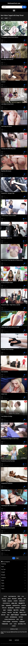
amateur (9, 612)
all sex (15, 612)
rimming (10, 601)
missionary (15, 621)
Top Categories (6, 561)
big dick (14, 598)
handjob (23, 605)
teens (4, 601)
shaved (4, 612)
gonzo (23, 608)
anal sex (14, 603)
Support (17, 640)
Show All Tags (14, 629)
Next (17, 558)
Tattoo (13, 588)
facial (20, 598)
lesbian (14, 625)
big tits (16, 610)
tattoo (21, 617)
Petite (13, 580)
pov (18, 619)
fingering (17, 607)
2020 (3, 605)
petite (5, 596)
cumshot (22, 621)
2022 (19, 596)
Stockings (13, 564)
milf (4, 610)
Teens (13, 583)
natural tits (22, 624)
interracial (13, 617)
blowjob (11, 608)
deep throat (15, 615)
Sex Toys (13, 569)
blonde (22, 610)
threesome (5, 623)
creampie (8, 605)
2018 (23, 596)
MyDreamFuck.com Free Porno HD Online (11, 643)
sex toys (4, 598)
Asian (13, 566)
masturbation (12, 596)
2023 (8, 614)
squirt (6, 617)
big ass (3, 614)
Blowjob (13, 575)
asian (15, 623)
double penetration (10, 619)
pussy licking (6, 621)
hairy (10, 623)
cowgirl (9, 610)
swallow (4, 607)
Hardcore (13, 577)
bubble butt (22, 600)
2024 (25, 598)
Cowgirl (13, 572)
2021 (21, 619)
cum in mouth (6, 603)
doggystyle (16, 605)
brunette (22, 603)
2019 (9, 598)
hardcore (23, 615)
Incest (13, 586)
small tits (22, 612)
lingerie (15, 600)
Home (10, 640)
